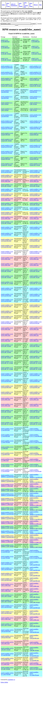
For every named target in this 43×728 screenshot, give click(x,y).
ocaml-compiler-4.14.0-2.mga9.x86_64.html (7, 140)
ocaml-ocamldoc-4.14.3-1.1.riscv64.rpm (35, 470)
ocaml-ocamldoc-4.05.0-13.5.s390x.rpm (35, 663)
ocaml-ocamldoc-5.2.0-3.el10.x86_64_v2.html (7, 423)
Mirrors (36, 4)
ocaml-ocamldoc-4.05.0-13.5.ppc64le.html (7, 659)
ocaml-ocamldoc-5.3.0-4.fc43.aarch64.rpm (36, 190)
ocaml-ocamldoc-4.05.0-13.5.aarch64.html (7, 654)
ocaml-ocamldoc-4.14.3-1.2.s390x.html (7, 459)
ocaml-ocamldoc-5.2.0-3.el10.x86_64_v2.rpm (36, 423)
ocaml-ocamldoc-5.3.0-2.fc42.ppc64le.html (7, 213)
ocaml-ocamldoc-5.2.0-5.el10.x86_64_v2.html (7, 282)
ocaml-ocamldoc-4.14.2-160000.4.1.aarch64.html (7, 494)
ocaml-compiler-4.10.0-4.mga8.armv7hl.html (7, 152)
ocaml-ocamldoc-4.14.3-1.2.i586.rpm (35, 447)
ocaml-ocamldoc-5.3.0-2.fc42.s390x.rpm (36, 217)
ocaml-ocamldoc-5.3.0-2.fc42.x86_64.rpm (36, 222)
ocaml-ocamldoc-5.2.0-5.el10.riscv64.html (7, 252)
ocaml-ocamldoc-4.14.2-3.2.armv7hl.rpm (36, 557)
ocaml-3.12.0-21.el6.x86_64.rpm (36, 53)
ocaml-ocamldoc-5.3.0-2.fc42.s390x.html (7, 217)
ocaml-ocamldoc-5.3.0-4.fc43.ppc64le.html (7, 194)
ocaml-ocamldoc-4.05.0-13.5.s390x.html (7, 663)
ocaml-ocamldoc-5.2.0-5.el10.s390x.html (7, 258)
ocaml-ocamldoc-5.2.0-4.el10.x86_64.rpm (36, 345)
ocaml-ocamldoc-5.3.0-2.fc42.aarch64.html (7, 208)
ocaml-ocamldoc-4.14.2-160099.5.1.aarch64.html (7, 476)
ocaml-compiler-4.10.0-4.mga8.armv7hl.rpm (36, 152)
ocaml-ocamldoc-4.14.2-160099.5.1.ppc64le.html (7, 480)
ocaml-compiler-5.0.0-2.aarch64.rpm (35, 115)
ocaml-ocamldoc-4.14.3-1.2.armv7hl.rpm (36, 441)
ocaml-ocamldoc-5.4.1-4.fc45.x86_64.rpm (36, 185)
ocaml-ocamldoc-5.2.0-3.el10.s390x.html (7, 398)
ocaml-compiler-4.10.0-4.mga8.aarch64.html (7, 146)
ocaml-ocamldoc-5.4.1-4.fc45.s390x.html (7, 180)
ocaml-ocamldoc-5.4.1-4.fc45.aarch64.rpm (36, 171)
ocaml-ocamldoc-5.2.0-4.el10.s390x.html (7, 328)
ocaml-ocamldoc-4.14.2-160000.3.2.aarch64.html (7, 513)
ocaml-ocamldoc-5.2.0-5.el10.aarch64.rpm (36, 227)
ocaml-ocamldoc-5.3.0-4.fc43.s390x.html (7, 199)
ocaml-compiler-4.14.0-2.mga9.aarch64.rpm (36, 121)
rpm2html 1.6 (11, 679)
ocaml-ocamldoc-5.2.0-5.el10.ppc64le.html (7, 240)
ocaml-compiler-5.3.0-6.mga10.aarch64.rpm (35, 66)
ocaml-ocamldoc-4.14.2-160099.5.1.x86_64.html (7, 490)
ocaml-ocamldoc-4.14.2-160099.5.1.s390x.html (7, 485)
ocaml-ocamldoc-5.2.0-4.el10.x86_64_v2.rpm (36, 362)
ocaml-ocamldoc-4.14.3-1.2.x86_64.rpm (36, 465)
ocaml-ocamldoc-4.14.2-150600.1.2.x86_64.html (7, 545)
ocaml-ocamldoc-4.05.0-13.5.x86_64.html (7, 668)
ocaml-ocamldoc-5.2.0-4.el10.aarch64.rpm (36, 288)
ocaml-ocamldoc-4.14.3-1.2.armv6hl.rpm (36, 435)
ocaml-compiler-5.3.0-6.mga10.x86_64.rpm (35, 85)
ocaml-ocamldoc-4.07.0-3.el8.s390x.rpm (36, 642)
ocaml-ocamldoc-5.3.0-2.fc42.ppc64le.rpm (36, 213)
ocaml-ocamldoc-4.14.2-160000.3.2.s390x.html (7, 522)
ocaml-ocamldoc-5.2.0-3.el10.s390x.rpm (36, 398)
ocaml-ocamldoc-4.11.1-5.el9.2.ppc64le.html (7, 574)
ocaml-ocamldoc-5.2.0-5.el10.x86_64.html (7, 270)
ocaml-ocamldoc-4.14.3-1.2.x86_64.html (7, 465)
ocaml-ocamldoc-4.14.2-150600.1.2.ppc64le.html (7, 536)
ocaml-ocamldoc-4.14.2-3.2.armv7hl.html (7, 557)
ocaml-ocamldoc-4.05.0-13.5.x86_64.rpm (36, 668)
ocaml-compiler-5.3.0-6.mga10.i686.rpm (35, 79)
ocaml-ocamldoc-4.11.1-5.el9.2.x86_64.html (7, 595)
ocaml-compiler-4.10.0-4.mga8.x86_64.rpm (36, 164)
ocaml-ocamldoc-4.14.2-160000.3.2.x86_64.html (7, 527)
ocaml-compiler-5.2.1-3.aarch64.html (7, 91)
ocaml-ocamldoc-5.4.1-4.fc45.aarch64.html (7, 171)
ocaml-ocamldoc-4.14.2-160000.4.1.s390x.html (7, 503)
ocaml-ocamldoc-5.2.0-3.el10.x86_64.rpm (36, 411)
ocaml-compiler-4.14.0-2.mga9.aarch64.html (7, 121)
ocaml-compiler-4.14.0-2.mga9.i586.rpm (36, 133)
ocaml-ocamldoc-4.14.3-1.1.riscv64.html (7, 470)
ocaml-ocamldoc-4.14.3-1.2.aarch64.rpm (36, 429)
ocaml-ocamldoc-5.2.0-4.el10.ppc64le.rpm (36, 305)
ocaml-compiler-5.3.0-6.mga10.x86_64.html (7, 85)
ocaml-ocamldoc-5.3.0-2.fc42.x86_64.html (7, 222)
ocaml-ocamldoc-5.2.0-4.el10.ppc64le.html (7, 305)
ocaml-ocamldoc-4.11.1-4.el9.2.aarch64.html (7, 606)
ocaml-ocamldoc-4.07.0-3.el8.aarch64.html (7, 630)
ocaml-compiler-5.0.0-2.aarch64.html (7, 115)
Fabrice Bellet (4, 682)
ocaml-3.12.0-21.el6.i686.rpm (35, 40)
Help (40, 4)
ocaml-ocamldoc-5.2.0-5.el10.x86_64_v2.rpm (36, 282)
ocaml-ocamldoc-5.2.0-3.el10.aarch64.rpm (36, 374)
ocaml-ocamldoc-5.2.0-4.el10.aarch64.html (7, 288)
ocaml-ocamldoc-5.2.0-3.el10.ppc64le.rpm (36, 386)
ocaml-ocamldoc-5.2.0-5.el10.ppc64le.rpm (36, 240)
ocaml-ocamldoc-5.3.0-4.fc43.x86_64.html (7, 204)
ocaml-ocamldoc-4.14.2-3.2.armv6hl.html (7, 551)
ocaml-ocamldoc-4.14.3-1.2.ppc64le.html (7, 453)
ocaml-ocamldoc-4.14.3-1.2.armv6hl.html (7, 435)
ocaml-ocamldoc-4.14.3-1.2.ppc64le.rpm (36, 453)
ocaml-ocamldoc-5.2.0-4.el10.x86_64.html (7, 345)
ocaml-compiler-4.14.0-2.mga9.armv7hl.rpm (36, 127)
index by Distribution (14, 4)
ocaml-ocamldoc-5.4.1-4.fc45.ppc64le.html (7, 176)
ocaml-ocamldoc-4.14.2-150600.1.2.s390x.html (7, 541)
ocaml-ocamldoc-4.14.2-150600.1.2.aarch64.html (7, 531)
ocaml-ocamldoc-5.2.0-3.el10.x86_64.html (7, 411)
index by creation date (26, 5)
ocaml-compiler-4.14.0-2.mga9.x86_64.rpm (36, 140)
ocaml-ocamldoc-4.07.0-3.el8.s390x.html (7, 642)
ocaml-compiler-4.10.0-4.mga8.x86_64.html (7, 164)
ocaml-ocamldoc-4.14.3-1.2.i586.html (7, 447)
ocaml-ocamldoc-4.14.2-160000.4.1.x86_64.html (7, 508)
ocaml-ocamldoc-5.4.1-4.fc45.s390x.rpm (36, 180)
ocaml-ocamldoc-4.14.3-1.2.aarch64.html (7, 429)
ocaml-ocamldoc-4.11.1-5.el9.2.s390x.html (7, 584)
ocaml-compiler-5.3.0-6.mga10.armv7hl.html (7, 73)
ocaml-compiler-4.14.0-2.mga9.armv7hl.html (7, 127)
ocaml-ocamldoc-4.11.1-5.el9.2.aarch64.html (7, 563)
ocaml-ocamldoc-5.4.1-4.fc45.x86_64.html (7, 185)
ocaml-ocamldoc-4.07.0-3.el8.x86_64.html (7, 649)
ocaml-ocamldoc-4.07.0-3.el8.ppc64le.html (7, 636)
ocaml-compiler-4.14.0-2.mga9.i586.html (7, 133)
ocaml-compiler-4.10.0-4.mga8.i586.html (7, 158)
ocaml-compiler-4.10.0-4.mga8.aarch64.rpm (36, 146)
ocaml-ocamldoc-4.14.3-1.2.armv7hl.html (7, 441)
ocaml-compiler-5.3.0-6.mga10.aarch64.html (7, 66)
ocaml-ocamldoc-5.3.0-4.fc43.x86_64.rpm (36, 204)
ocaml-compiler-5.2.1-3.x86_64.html (7, 103)
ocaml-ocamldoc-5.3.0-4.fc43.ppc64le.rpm (36, 194)
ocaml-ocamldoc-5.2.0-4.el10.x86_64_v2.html (7, 362)
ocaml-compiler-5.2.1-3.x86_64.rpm (35, 103)
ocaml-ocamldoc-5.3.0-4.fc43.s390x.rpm (36, 199)
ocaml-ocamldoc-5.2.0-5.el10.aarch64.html (7, 227)
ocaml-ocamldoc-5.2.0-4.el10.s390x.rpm (36, 328)
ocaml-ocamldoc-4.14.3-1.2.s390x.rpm (35, 459)
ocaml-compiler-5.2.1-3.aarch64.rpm (35, 91)
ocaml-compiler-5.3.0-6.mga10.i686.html (7, 79)
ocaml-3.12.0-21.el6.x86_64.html (6, 53)
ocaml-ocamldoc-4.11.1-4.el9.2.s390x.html (7, 618)
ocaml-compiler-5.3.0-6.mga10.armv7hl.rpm (35, 73)
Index (3, 4)
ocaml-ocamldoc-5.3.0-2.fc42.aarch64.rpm (36, 208)
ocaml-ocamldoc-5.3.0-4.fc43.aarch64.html (7, 190)
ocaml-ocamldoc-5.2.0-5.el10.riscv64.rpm (36, 252)
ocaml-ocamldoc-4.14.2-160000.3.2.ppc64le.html (7, 517)
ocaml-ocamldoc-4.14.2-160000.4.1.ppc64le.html (7, 499)
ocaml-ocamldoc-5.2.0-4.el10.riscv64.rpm (36, 322)
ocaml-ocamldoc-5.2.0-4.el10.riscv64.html (7, 322)
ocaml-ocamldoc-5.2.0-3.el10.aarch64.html (7, 374)
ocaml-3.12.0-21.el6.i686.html (5, 40)
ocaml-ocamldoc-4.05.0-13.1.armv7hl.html (7, 673)
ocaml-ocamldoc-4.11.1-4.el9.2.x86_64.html (7, 624)
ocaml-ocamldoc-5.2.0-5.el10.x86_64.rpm (36, 270)
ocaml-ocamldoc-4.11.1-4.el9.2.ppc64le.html (7, 612)
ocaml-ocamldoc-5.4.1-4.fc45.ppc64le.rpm (36, 176)
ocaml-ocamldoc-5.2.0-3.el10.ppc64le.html (7, 386)
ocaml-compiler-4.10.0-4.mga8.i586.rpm (36, 158)
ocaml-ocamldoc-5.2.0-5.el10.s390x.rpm (36, 258)
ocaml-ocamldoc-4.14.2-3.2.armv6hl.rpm (36, 551)
